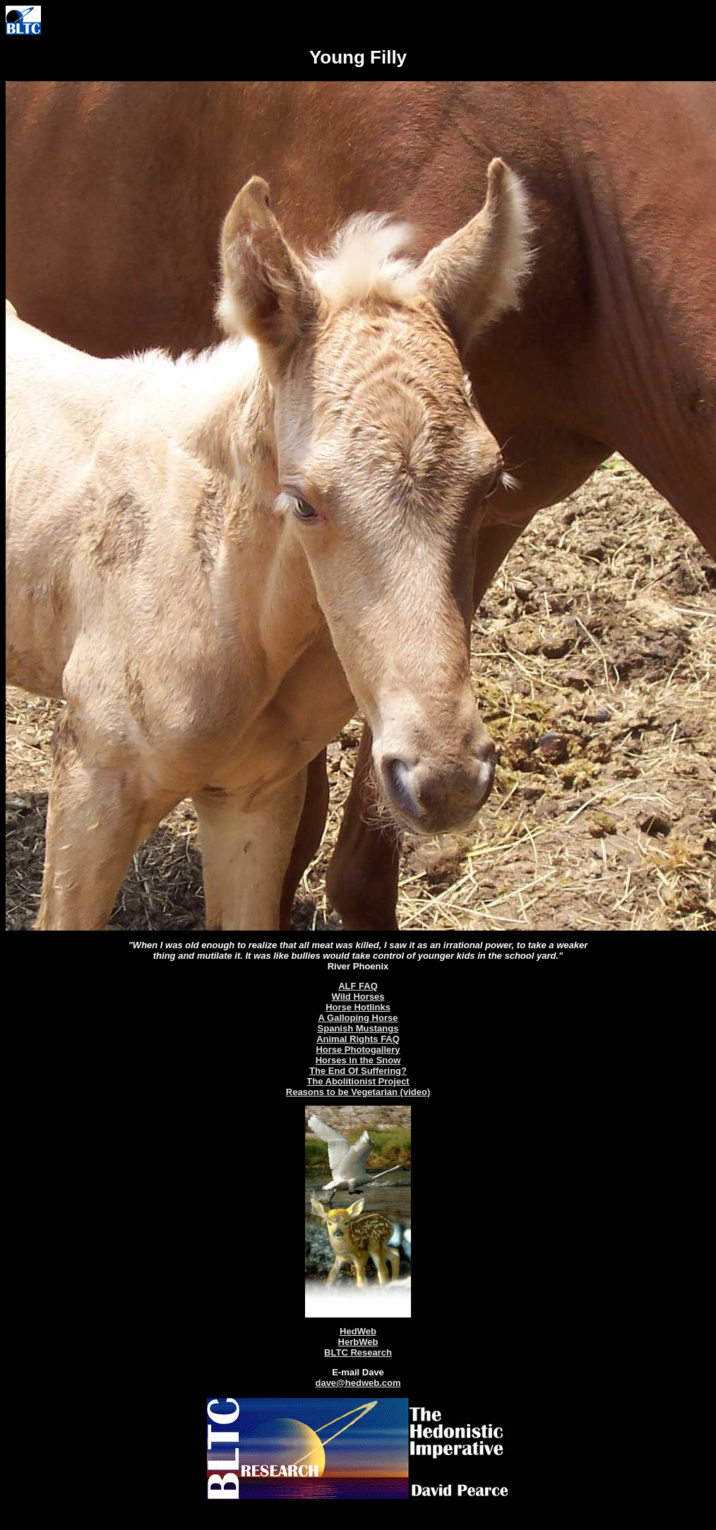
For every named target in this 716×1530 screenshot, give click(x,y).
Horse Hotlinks (358, 1007)
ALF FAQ (358, 986)
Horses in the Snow (358, 1060)
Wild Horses (357, 996)
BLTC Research (358, 1352)
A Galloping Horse (358, 1017)
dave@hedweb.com (357, 1382)
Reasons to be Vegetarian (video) (358, 1092)
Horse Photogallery (358, 1049)
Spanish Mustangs (358, 1028)
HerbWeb (358, 1342)
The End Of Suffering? (358, 1070)
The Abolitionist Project (357, 1081)
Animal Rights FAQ (358, 1039)
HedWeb (358, 1331)
